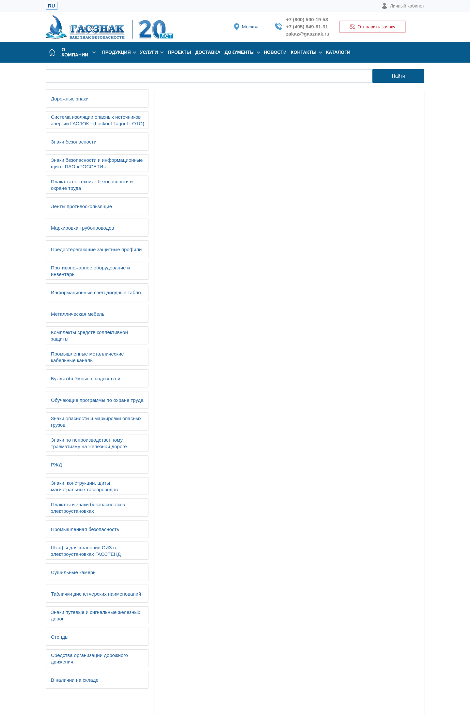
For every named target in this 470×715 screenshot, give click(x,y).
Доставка (207, 52)
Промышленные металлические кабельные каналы (87, 357)
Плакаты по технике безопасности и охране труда (92, 185)
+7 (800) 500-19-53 (307, 19)
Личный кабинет (403, 5)
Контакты (305, 52)
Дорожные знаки (69, 98)
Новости (275, 52)
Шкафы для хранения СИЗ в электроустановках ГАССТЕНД (86, 551)
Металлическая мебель (77, 314)
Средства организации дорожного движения (89, 658)
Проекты (179, 52)
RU (51, 5)
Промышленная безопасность (85, 529)
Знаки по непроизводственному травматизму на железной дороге (89, 443)
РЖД (56, 464)
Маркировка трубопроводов (82, 228)
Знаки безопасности (74, 142)
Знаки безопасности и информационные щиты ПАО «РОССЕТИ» (97, 163)
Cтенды (60, 637)
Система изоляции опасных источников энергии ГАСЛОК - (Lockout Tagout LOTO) (97, 120)
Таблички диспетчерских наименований (96, 594)
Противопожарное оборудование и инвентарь (90, 271)
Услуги (151, 52)
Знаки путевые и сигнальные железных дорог (95, 615)
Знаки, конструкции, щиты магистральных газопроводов (84, 486)
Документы (241, 52)
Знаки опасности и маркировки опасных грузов (96, 422)
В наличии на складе (75, 680)
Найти (398, 76)
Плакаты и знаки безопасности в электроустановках (88, 508)
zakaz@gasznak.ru (307, 34)
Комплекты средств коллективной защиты (89, 335)
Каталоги (338, 52)
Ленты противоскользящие (81, 206)
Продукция (117, 52)
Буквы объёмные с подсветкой (85, 378)
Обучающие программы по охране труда (97, 400)
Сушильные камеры (74, 572)
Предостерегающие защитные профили (96, 249)
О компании (79, 52)
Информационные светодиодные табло (96, 292)
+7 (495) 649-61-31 (307, 26)
